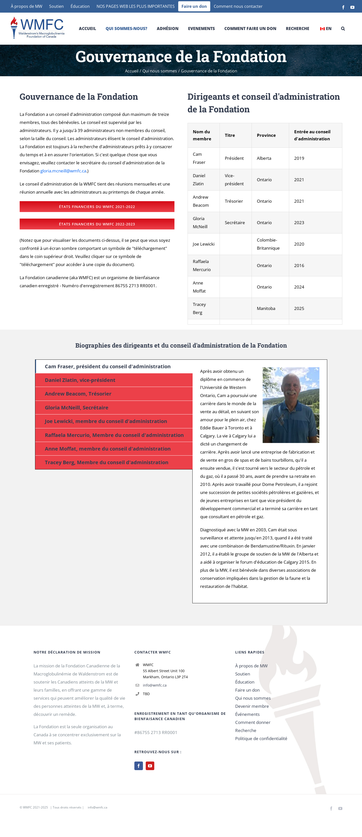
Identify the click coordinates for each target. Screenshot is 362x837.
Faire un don (247, 690)
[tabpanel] (259, 481)
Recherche (245, 730)
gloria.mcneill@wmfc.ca (63, 171)
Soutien (242, 674)
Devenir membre (252, 706)
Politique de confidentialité (261, 738)
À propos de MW (251, 666)
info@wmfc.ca (155, 685)
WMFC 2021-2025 (35, 807)
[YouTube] (150, 766)
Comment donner (252, 722)
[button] (343, 28)
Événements (247, 714)
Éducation (244, 682)
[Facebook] (138, 766)
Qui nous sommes (253, 698)
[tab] (114, 366)
